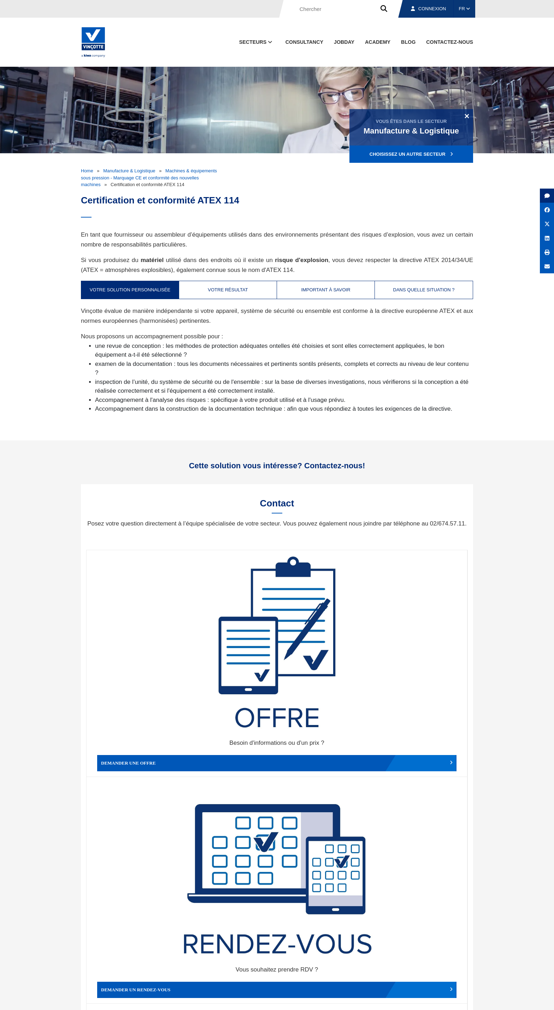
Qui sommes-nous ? (313, 965)
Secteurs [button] (256, 42)
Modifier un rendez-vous (324, 640)
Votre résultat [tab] (228, 289)
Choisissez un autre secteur (411, 154)
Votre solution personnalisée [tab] (130, 289)
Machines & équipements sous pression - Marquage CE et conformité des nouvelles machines (149, 177)
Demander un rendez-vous (229, 640)
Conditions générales (202, 997)
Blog (408, 42)
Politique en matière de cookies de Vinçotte (362, 997)
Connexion (428, 8)
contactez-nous (449, 42)
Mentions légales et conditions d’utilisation (271, 997)
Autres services (324, 756)
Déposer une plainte (229, 756)
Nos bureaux (373, 965)
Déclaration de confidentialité (439, 997)
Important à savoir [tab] (325, 289)
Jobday (344, 42)
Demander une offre (134, 640)
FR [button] (464, 8)
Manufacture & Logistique (129, 170)
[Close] (467, 115)
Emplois (420, 965)
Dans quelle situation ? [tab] (424, 289)
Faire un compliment (134, 756)
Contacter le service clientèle (421, 640)
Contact (460, 965)
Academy (377, 42)
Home (87, 170)
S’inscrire (424, 885)
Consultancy (304, 42)
